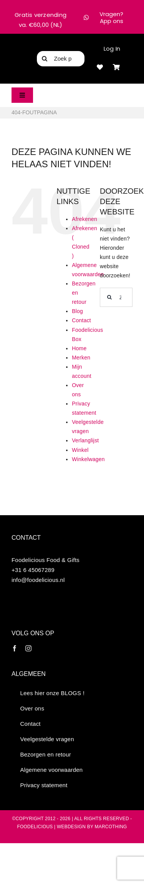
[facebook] (15, 648)
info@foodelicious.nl (38, 580)
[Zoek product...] (61, 58)
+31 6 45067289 (33, 570)
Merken (81, 357)
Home (79, 348)
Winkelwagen (88, 459)
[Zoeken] (44, 58)
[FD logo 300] (23, 57)
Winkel (80, 450)
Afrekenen (84, 219)
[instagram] (28, 648)
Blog (77, 311)
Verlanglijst (85, 440)
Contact (81, 320)
